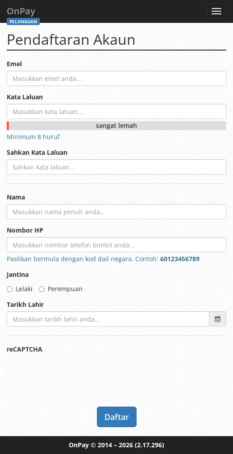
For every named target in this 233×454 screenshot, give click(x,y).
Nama (16, 197)
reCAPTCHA (24, 349)
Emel (14, 63)
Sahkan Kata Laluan (37, 152)
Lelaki (20, 288)
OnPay (23, 13)
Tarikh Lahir (25, 304)
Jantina (18, 274)
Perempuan (61, 288)
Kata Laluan (25, 97)
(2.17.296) (149, 445)
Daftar (116, 417)
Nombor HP (25, 230)
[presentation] (74, 373)
